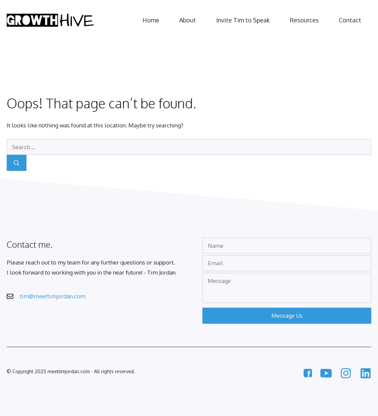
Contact (350, 20)
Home (150, 20)
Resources (304, 20)
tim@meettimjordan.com (52, 296)
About (187, 20)
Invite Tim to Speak (243, 20)
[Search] (16, 163)
